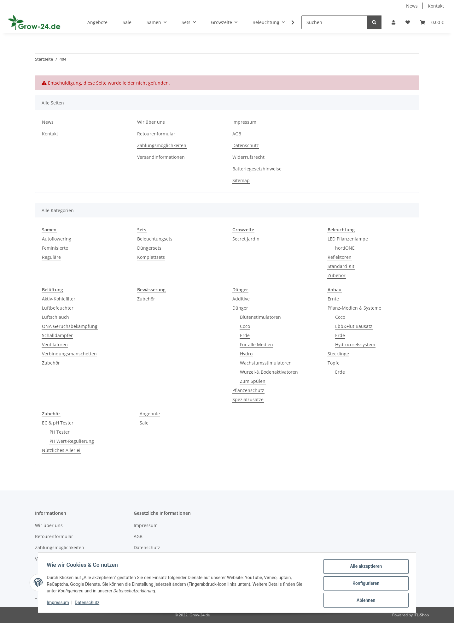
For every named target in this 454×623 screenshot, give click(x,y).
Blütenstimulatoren (260, 317)
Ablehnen (364, 600)
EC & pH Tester (57, 423)
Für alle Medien (256, 344)
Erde (245, 335)
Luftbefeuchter (57, 308)
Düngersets (149, 248)
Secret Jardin (245, 239)
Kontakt (436, 6)
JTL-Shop (421, 615)
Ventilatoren (55, 344)
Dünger (240, 308)
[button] (393, 22)
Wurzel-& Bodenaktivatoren (269, 372)
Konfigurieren (364, 584)
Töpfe (334, 363)
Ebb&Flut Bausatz (353, 326)
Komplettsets (151, 257)
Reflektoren (340, 257)
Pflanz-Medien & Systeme (354, 308)
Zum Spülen (252, 381)
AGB (236, 134)
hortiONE (345, 248)
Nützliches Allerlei (61, 450)
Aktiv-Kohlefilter (58, 299)
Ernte (333, 299)
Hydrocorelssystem (355, 344)
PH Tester (59, 432)
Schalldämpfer (57, 335)
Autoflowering (56, 239)
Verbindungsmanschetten (69, 354)
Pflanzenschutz (248, 390)
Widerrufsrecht (248, 157)
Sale (144, 423)
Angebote (150, 414)
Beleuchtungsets (154, 239)
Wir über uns (151, 122)
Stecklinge (338, 354)
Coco (245, 326)
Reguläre (51, 257)
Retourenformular (156, 134)
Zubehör (337, 275)
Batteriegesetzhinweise (257, 169)
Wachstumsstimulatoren (266, 363)
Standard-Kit (341, 266)
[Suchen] (334, 22)
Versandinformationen (161, 157)
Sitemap (241, 180)
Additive (241, 299)
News (412, 6)
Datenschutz (88, 603)
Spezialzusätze (248, 399)
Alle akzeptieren (364, 567)
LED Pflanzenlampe (348, 239)
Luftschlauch (55, 317)
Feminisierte (55, 248)
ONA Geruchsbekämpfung (69, 326)
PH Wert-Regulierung (71, 441)
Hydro (246, 354)
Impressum (59, 603)
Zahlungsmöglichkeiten (161, 145)
